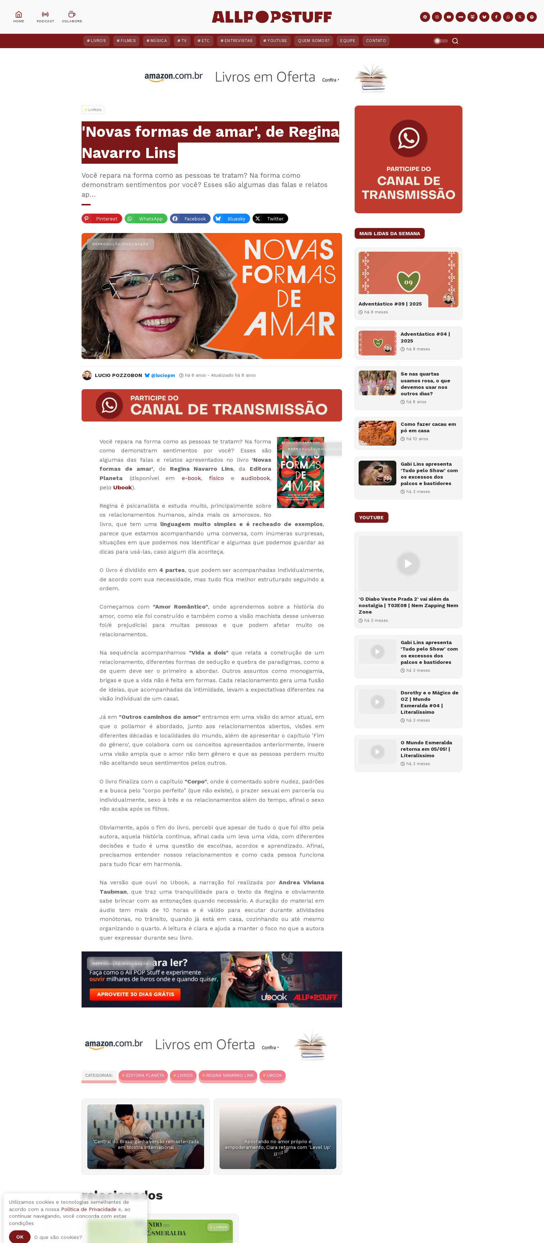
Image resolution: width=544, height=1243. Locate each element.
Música (159, 40)
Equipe (347, 40)
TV (184, 40)
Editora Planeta (145, 1075)
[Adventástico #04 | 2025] (377, 343)
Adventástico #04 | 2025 (425, 337)
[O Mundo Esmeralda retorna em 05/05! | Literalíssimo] (377, 751)
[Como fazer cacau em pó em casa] (377, 433)
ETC (206, 40)
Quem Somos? (313, 40)
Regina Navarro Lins (230, 1075)
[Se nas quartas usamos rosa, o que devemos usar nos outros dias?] (377, 383)
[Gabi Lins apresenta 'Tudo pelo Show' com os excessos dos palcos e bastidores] (377, 473)
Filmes (128, 40)
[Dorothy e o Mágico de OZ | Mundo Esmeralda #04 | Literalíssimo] (377, 701)
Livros (98, 40)
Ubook (122, 487)
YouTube (277, 40)
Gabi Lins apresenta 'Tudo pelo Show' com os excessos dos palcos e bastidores (429, 474)
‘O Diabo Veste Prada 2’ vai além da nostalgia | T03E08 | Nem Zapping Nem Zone (408, 605)
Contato (376, 40)
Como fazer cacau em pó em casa (428, 427)
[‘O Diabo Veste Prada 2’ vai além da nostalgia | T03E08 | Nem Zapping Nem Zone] (408, 563)
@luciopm (163, 375)
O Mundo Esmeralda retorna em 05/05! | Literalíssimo (426, 749)
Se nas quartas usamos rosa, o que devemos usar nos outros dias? (425, 383)
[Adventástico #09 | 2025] (408, 279)
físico (216, 478)
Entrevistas (239, 40)
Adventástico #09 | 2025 (390, 304)
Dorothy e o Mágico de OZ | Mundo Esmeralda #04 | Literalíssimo (429, 702)
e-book (191, 478)
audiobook (255, 478)
